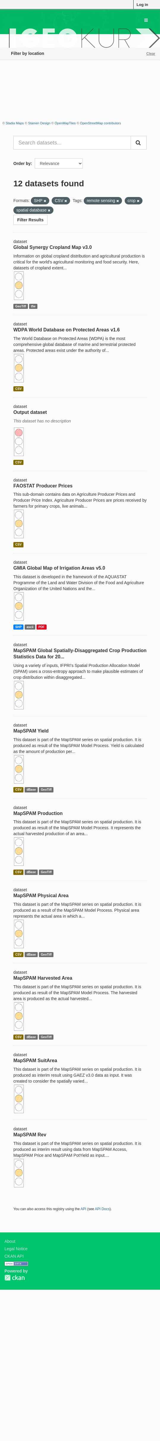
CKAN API (14, 1256)
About (9, 1241)
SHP (18, 627)
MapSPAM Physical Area (41, 895)
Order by (22, 163)
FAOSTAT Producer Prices (42, 485)
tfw (33, 306)
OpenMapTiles (65, 123)
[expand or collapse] (146, 20)
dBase (31, 790)
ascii (29, 627)
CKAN (14, 1278)
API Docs (102, 1209)
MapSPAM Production (38, 813)
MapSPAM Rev (29, 1134)
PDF (41, 627)
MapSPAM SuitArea (35, 1060)
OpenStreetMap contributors (100, 123)
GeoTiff (20, 306)
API (83, 1209)
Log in (142, 4)
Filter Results (30, 219)
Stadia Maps (15, 123)
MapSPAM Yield (31, 730)
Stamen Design (39, 123)
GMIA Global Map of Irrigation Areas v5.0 (59, 568)
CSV (18, 388)
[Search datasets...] (72, 143)
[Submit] (139, 143)
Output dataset (30, 412)
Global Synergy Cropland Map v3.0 (52, 247)
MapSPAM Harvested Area (42, 978)
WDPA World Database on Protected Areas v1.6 (66, 329)
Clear (150, 54)
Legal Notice (16, 1248)
